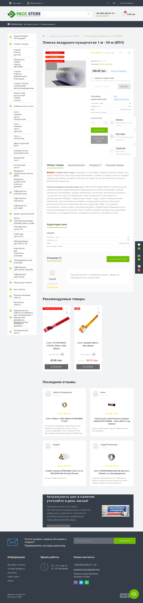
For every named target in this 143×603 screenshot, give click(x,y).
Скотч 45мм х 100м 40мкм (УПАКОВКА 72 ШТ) (64, 419)
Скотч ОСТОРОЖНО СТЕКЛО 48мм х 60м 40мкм (56, 345)
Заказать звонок (102, 15)
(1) (113, 52)
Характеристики (76, 164)
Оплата (119, 119)
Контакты (12, 572)
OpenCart (21, 594)
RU (114, 3)
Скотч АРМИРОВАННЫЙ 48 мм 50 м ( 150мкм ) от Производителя (112, 472)
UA (108, 3)
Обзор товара (55, 165)
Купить (124, 86)
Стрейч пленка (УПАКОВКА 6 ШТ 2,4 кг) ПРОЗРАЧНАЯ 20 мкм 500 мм (64, 472)
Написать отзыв (117, 259)
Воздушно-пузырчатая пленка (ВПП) (64, 36)
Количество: (97, 118)
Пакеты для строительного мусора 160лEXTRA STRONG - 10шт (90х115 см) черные (111, 421)
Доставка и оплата (31, 24)
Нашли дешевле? (119, 71)
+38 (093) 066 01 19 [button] (86, 564)
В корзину (99, 130)
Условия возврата (48, 24)
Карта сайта (13, 576)
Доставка (120, 134)
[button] (16, 3)
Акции (10, 580)
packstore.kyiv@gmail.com (87, 569)
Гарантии (120, 148)
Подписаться (124, 540)
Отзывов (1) (95, 164)
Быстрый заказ (99, 139)
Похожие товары (115, 164)
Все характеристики (121, 97)
